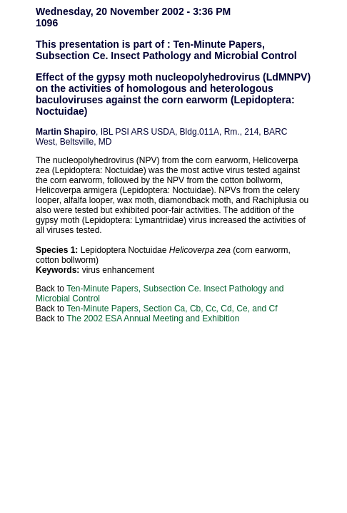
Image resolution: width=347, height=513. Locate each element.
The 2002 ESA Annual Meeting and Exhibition (152, 318)
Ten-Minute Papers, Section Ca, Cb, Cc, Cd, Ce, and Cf (171, 309)
